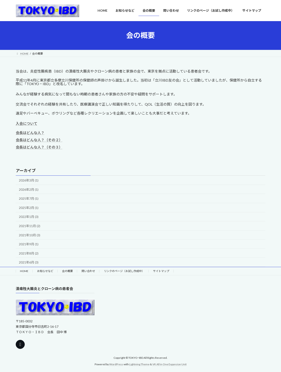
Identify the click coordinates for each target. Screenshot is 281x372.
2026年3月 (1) (28, 180)
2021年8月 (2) (28, 253)
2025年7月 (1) (28, 198)
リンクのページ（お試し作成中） (124, 271)
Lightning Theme (139, 364)
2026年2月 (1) (28, 189)
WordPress (116, 364)
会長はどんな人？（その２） (39, 140)
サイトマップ (161, 271)
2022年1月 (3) (28, 217)
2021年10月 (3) (29, 235)
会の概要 (67, 271)
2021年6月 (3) (28, 262)
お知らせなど (45, 271)
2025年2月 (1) (28, 208)
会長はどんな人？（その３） (39, 147)
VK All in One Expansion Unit (169, 364)
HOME (24, 271)
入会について (26, 123)
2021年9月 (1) (28, 244)
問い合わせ (88, 271)
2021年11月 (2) (29, 226)
